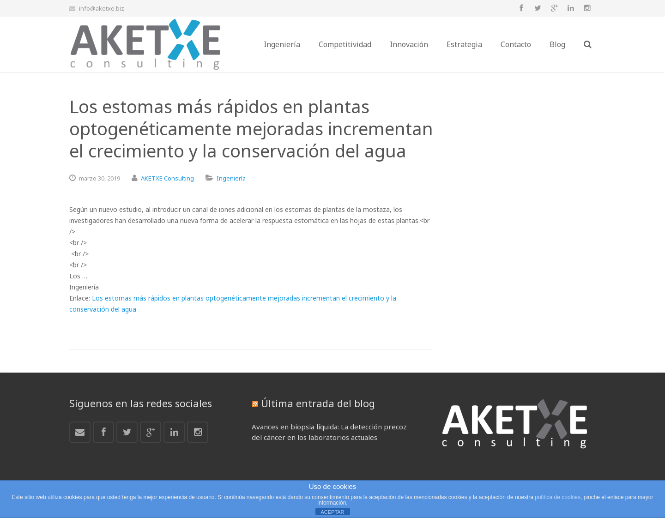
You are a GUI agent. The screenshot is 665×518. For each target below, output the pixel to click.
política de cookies (557, 497)
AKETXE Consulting (167, 178)
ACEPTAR (332, 512)
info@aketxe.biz (101, 8)
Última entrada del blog (318, 403)
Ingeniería (231, 178)
